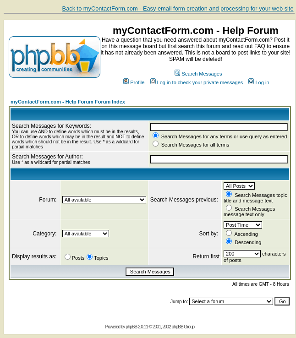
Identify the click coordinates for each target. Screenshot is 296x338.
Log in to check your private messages (196, 82)
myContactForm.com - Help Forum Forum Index (68, 101)
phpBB (131, 326)
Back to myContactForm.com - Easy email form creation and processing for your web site (178, 8)
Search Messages (198, 73)
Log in (258, 82)
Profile (133, 82)
